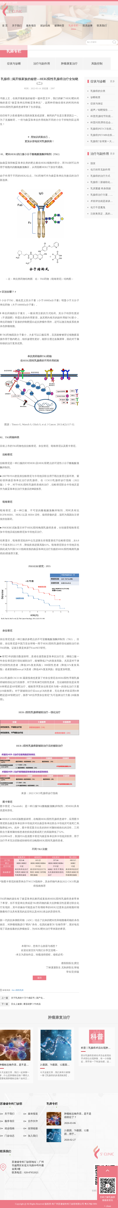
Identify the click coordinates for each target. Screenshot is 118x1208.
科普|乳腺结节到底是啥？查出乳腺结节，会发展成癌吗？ (102, 116)
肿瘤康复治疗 (69, 64)
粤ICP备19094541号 (94, 1204)
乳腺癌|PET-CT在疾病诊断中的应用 (102, 128)
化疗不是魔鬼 (97, 207)
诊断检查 (95, 97)
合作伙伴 (33, 1121)
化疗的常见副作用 (100, 169)
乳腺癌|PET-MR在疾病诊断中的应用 (102, 135)
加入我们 (33, 1135)
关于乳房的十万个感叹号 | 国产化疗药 (28, 998)
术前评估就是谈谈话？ (102, 201)
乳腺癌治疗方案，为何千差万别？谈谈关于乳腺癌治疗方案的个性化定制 (102, 194)
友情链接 (33, 1128)
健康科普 (59, 29)
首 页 (5, 29)
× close (107, 1206)
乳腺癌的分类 (97, 91)
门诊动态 (9, 1135)
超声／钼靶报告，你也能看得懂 (102, 110)
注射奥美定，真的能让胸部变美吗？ (102, 213)
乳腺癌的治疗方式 (100, 176)
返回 (39, 978)
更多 (112, 81)
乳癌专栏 (73, 29)
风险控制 (96, 64)
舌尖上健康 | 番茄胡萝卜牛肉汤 (26, 1004)
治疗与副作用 (41, 64)
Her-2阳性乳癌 (18, 990)
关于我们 (17, 29)
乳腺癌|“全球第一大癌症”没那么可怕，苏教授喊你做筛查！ (102, 141)
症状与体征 (96, 103)
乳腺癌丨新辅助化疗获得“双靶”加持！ (102, 182)
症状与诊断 (14, 64)
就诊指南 (45, 29)
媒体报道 (33, 1113)
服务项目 (31, 29)
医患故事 (87, 29)
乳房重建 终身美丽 (100, 188)
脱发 (92, 163)
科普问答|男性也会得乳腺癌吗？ (102, 122)
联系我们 (102, 29)
